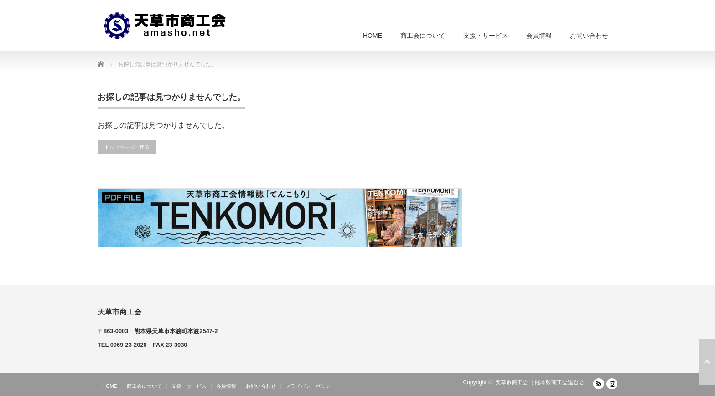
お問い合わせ (589, 35)
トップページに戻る (127, 147)
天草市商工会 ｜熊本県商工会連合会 (539, 382)
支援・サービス (485, 35)
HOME (372, 35)
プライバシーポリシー (310, 386)
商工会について (422, 35)
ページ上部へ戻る (707, 362)
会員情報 (539, 35)
